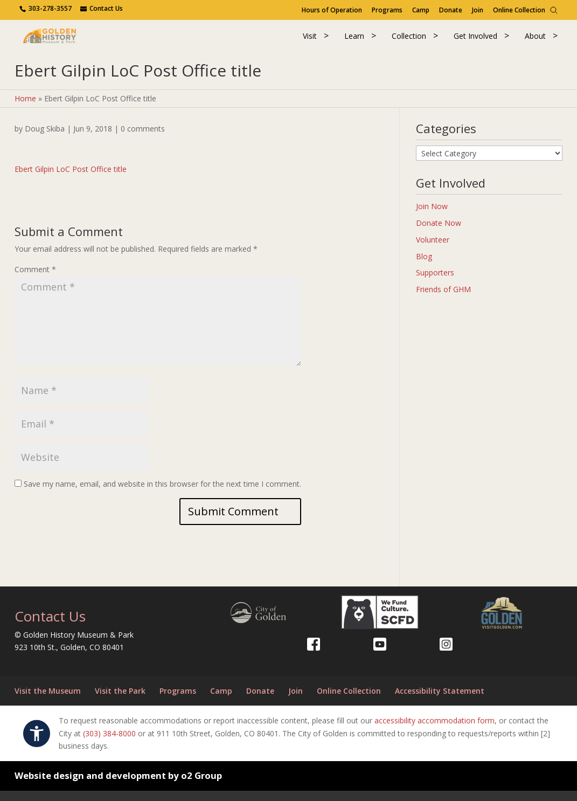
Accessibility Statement (439, 701)
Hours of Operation (332, 10)
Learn (354, 41)
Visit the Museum (48, 701)
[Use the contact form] (101, 8)
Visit (310, 41)
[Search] (553, 10)
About (535, 41)
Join (477, 10)
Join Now (432, 216)
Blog (424, 266)
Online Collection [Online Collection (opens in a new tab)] (519, 10)
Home (25, 108)
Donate (450, 10)
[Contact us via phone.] (46, 8)
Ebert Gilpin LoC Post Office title (71, 179)
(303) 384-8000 (109, 743)
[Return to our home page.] (68, 40)
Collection (409, 41)
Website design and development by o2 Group (118, 785)
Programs (387, 10)
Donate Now (438, 233)
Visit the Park (120, 701)
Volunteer (432, 250)
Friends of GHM (443, 299)
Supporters (435, 283)
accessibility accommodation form (434, 731)
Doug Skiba (45, 139)
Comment (35, 279)
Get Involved (475, 41)
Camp (420, 10)
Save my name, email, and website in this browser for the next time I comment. (162, 494)
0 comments (143, 139)
